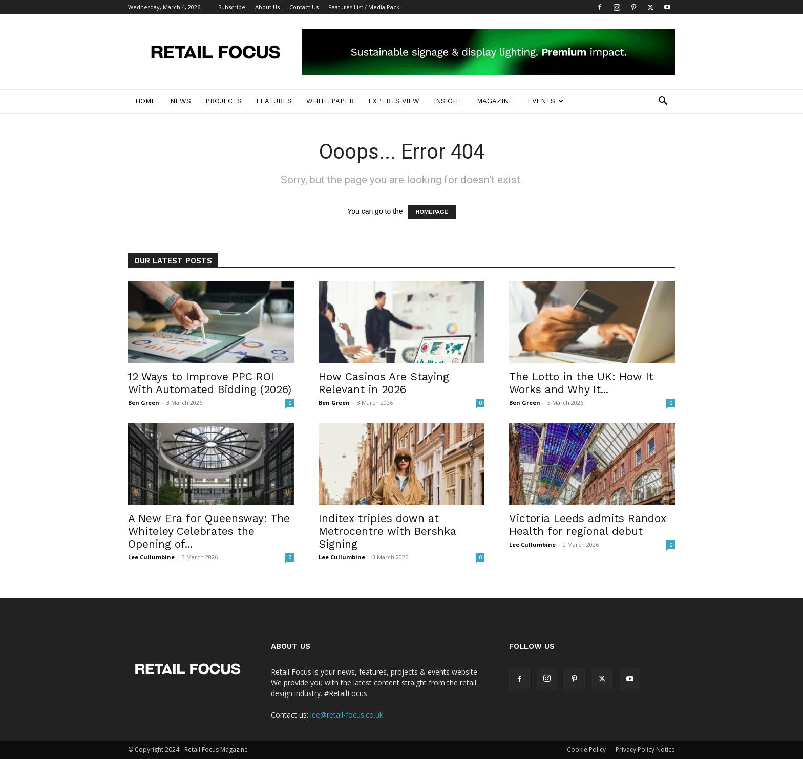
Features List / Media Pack (363, 7)
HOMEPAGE (432, 212)
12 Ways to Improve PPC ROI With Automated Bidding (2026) (209, 383)
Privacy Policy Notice (645, 749)
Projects (223, 101)
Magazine (495, 101)
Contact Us (304, 7)
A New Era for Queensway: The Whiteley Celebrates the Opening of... (209, 531)
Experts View (393, 101)
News (180, 101)
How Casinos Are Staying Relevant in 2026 (384, 383)
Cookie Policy (586, 749)
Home (145, 101)
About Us (267, 7)
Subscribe (231, 7)
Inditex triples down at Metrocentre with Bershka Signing (387, 531)
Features (274, 101)
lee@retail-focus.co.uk (346, 715)
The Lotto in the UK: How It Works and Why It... (581, 383)
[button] (662, 102)
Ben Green (143, 402)
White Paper (330, 101)
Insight (448, 101)
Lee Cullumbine (151, 557)
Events (545, 101)
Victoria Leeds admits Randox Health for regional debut (587, 524)
